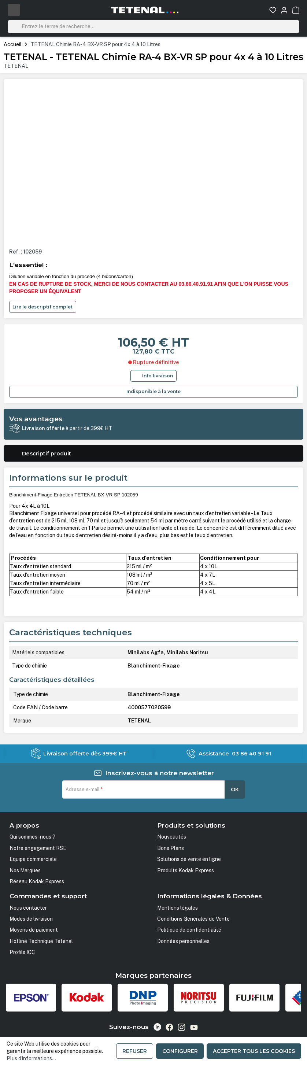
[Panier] (295, 10)
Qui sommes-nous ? (32, 837)
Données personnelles (183, 941)
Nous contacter (28, 908)
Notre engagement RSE (38, 848)
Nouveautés (171, 837)
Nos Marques (25, 870)
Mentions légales (177, 908)
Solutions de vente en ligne (189, 859)
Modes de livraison (31, 919)
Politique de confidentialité (189, 930)
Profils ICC (22, 952)
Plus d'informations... (31, 1058)
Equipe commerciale (33, 859)
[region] (153, 163)
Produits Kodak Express (185, 870)
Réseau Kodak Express (37, 881)
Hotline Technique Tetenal (41, 941)
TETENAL (16, 66)
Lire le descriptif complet (42, 307)
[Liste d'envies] (272, 10)
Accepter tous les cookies (254, 1051)
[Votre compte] (284, 10)
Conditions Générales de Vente (193, 919)
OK (235, 789)
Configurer (180, 1051)
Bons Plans (170, 848)
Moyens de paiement (34, 930)
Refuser (134, 1051)
